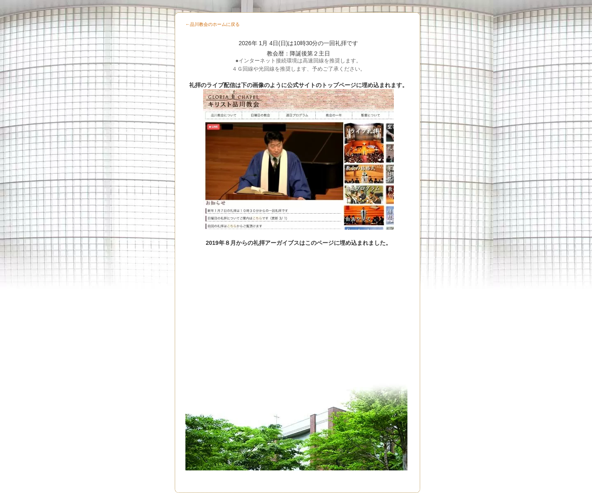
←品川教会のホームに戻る (212, 24)
